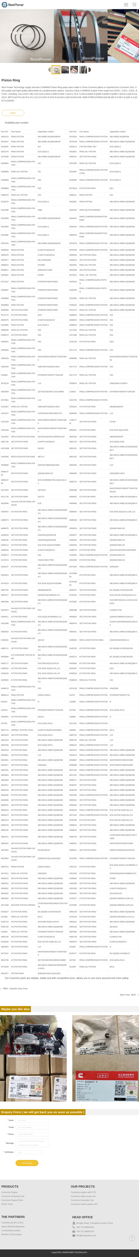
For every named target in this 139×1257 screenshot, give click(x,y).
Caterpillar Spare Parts (18, 989)
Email (11, 1127)
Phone (10, 1134)
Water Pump (125, 995)
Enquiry (13, 113)
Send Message (27, 1163)
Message (9, 1143)
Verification (8, 1152)
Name (11, 1120)
